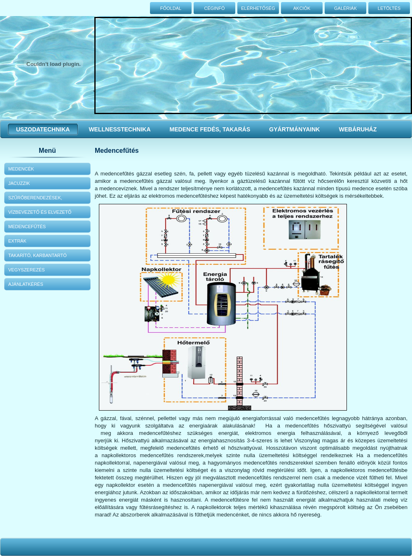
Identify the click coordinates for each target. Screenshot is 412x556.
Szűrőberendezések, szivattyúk (35, 199)
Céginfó (214, 8)
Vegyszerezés (26, 269)
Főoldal (170, 8)
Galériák (345, 8)
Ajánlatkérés (25, 284)
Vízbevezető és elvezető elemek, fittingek (39, 214)
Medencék (21, 168)
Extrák (17, 240)
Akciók (302, 8)
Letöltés (389, 8)
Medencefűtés (27, 226)
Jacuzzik (19, 183)
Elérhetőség (258, 8)
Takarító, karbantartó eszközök (37, 257)
